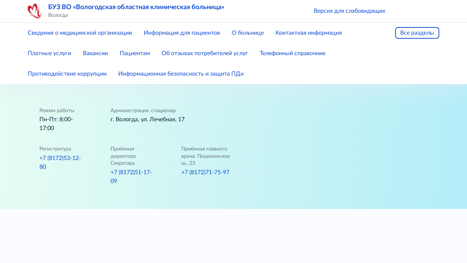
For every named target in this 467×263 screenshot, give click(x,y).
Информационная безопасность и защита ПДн (181, 74)
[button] (401, 11)
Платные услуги (49, 53)
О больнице (248, 33)
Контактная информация (308, 33)
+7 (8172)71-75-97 (205, 172)
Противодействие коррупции (67, 74)
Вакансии (95, 53)
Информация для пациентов (182, 33)
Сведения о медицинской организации (80, 33)
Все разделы (417, 33)
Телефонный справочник (292, 53)
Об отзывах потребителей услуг (205, 53)
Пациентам (135, 53)
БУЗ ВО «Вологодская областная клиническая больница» (136, 7)
